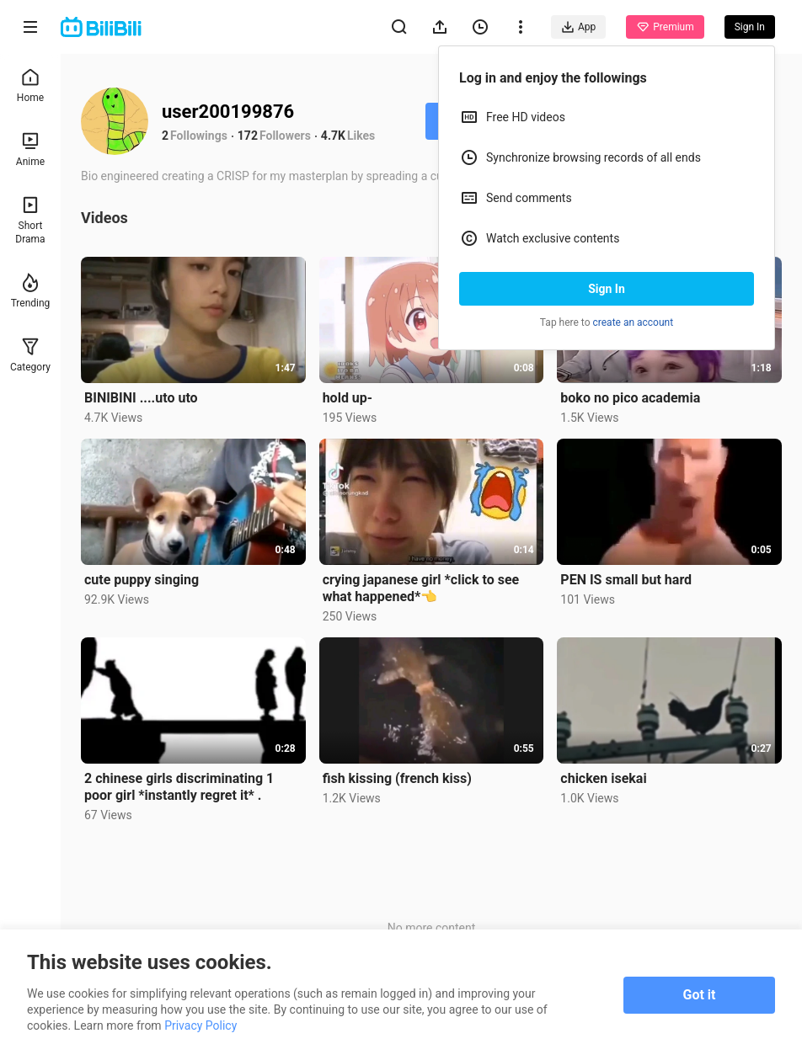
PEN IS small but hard (626, 580)
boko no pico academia (630, 398)
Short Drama (30, 220)
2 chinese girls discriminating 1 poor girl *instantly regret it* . (179, 786)
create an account (633, 322)
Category (30, 355)
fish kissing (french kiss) (397, 778)
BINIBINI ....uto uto (141, 398)
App (578, 27)
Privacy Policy (200, 1025)
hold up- (347, 398)
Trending (31, 291)
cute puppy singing (141, 580)
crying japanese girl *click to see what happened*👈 (421, 588)
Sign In (606, 289)
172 (248, 135)
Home (30, 85)
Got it (699, 995)
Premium (664, 27)
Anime (30, 149)
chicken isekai (603, 778)
